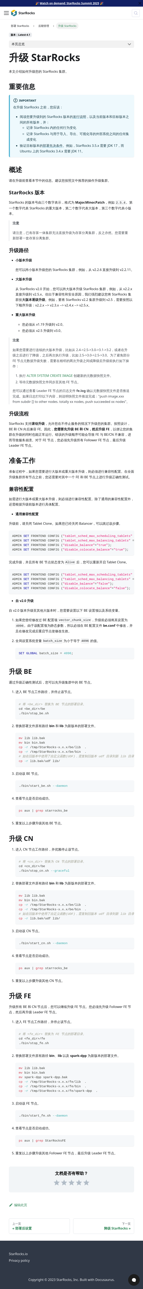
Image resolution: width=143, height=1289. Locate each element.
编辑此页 (18, 1205)
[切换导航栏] (6, 13)
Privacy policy (19, 1260)
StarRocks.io (18, 1254)
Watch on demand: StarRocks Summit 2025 (69, 3)
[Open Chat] (134, 1280)
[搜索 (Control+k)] (136, 13)
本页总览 (18, 44)
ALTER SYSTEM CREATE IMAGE (50, 375)
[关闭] (140, 3)
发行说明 (79, 116)
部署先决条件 (53, 145)
